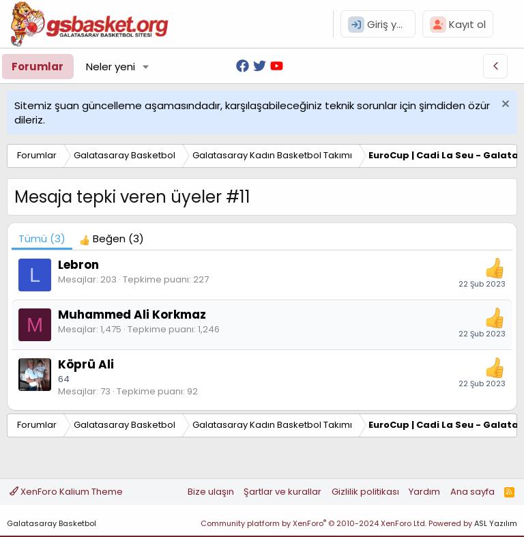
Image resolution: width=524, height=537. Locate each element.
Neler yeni (110, 66)
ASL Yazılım (495, 523)
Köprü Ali (86, 364)
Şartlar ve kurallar (282, 491)
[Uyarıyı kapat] (504, 105)
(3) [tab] (42, 238)
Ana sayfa (472, 491)
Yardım (424, 491)
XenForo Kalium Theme (66, 491)
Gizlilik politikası (365, 491)
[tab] (111, 238)
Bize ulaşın (211, 491)
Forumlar (37, 66)
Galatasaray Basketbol (51, 523)
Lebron (78, 265)
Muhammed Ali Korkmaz (132, 314)
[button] (146, 66)
